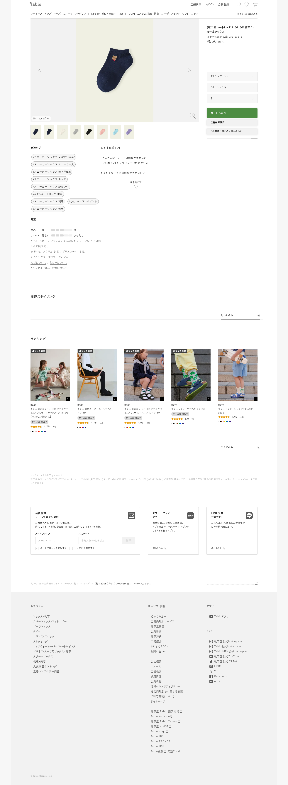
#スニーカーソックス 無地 (48, 208)
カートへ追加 (219, 113)
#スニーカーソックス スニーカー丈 (53, 164)
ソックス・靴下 (71, 584)
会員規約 (79, 548)
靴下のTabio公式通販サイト (45, 584)
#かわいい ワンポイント (83, 201)
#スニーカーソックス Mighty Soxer (54, 157)
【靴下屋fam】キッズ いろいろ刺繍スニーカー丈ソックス (122, 584)
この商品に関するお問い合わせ (226, 132)
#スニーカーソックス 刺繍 (48, 201)
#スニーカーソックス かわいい (51, 186)
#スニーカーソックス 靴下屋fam (52, 171)
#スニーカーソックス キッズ (49, 179)
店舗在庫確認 (218, 123)
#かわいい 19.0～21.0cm (47, 194)
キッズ (86, 584)
